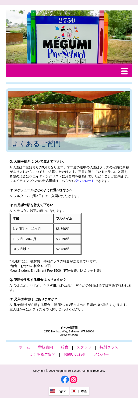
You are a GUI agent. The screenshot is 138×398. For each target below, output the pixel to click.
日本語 (82, 391)
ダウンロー (83, 181)
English (62, 391)
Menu (126, 72)
